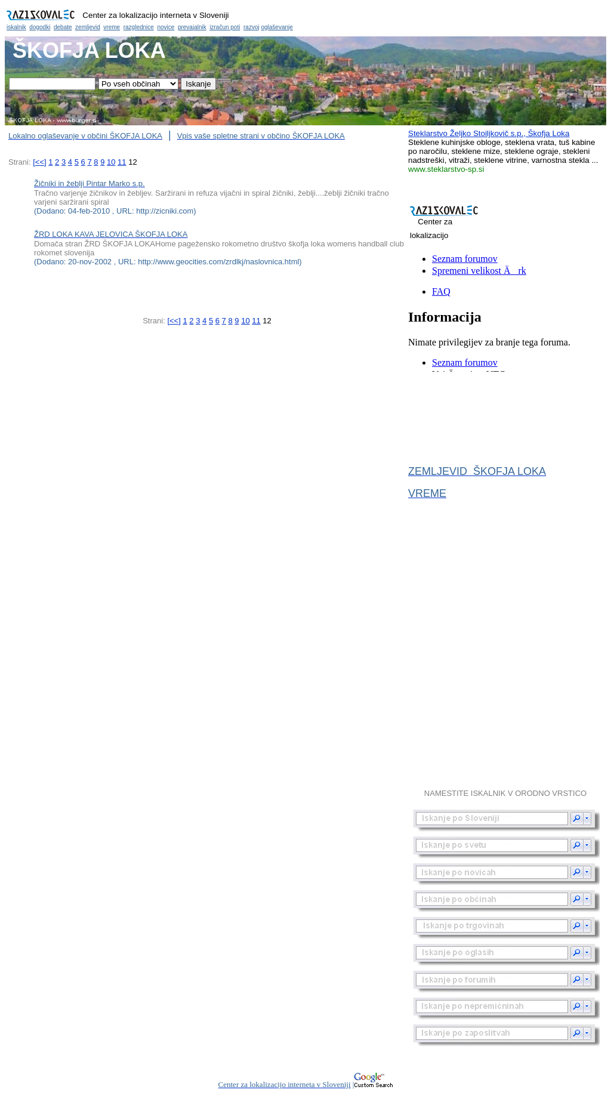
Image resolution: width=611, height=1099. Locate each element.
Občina (305, 18)
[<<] (39, 162)
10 (111, 162)
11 (122, 162)
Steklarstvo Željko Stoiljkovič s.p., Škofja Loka (488, 133)
